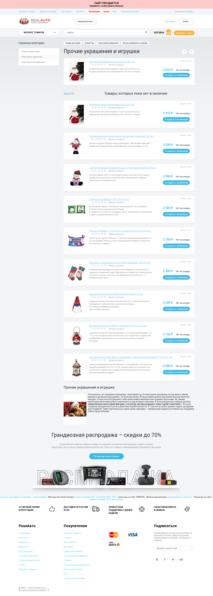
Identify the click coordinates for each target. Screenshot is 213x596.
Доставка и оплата (27, 12)
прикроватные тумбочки (180, 497)
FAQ (115, 12)
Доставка (68, 547)
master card (116, 535)
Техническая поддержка (76, 556)
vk (157, 559)
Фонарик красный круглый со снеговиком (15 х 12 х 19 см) (118, 325)
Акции (106, 12)
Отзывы (68, 560)
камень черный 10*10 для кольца (106, 499)
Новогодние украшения (32, 57)
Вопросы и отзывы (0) (116, 64)
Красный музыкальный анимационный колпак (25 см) (116, 294)
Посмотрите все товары (106, 456)
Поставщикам (26, 551)
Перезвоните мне (86, 21)
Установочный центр (130, 12)
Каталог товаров (72, 533)
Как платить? (66, 12)
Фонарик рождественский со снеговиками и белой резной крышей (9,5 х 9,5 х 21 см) (130, 357)
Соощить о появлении (176, 75)
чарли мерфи (39, 497)
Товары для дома (72, 43)
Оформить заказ (184, 33)
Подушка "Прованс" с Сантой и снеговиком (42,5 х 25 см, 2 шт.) (120, 231)
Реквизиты (24, 542)
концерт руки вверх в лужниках (15, 497)
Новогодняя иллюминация (33, 62)
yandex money (116, 544)
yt (181, 559)
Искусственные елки (31, 52)
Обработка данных (28, 569)
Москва (189, 12)
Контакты (80, 12)
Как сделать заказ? (73, 569)
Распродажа (94, 12)
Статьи (22, 565)
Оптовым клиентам (28, 556)
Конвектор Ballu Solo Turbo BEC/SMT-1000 (95, 497)
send (192, 548)
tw (173, 559)
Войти (186, 21)
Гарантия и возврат (49, 12)
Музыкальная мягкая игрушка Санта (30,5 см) (112, 61)
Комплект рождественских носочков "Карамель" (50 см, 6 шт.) (120, 262)
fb (165, 559)
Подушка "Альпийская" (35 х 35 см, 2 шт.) (109, 199)
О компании (24, 533)
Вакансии (23, 547)
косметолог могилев (74, 578)
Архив (67, 93)
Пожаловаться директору (77, 565)
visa (134, 535)
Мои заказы (171, 21)
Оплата (67, 538)
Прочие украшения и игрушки (135, 43)
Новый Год (89, 43)
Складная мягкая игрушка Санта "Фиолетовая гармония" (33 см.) (121, 136)
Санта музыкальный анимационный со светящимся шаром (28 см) (122, 168)
